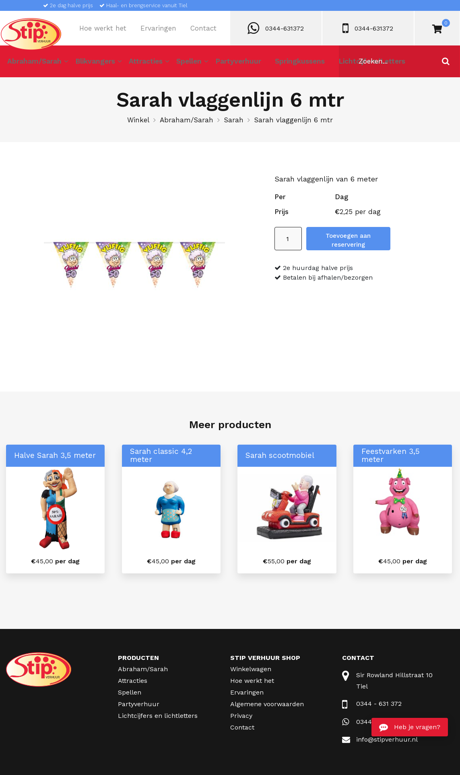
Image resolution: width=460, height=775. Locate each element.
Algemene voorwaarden (267, 704)
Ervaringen (158, 28)
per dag (55, 561)
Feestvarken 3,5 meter (390, 455)
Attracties (141, 64)
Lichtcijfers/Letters (357, 64)
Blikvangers (93, 64)
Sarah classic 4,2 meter (161, 455)
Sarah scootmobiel (279, 455)
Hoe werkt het (102, 28)
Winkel (138, 120)
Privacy (241, 715)
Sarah (233, 120)
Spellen (183, 64)
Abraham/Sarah (34, 64)
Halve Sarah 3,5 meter (55, 455)
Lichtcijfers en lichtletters (158, 715)
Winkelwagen (250, 669)
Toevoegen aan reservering (372, 239)
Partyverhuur (230, 64)
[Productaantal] (288, 238)
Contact (203, 28)
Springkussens (290, 64)
